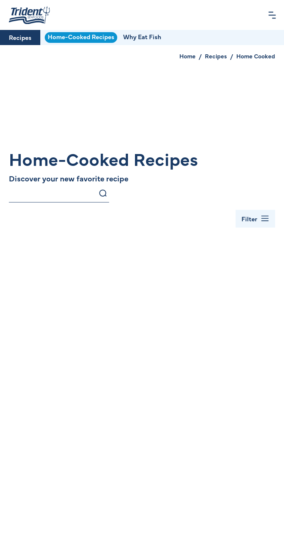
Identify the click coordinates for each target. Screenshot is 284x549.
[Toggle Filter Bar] (255, 219)
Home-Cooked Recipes (81, 36)
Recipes (20, 37)
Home (187, 56)
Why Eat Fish (142, 36)
